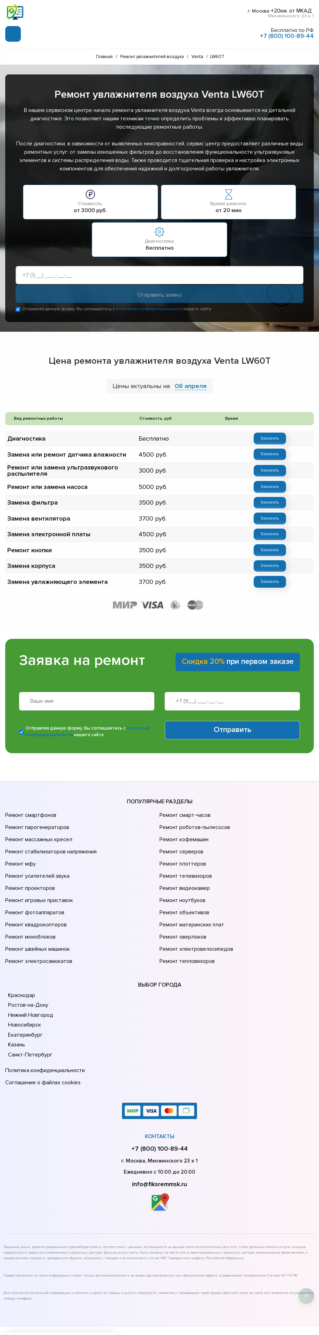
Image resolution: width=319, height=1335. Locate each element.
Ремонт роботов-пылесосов (194, 820)
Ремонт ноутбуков (181, 879)
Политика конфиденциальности (43, 1034)
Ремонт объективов (183, 888)
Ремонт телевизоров (185, 859)
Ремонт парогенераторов (36, 820)
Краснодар (21, 960)
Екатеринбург (24, 1000)
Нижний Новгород (30, 980)
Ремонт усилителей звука (35, 859)
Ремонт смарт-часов (184, 810)
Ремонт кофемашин (183, 830)
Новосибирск (24, 990)
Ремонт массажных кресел (37, 830)
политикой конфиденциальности (149, 310)
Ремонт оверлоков (182, 908)
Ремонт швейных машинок (36, 918)
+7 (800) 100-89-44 (287, 34)
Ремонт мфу (19, 849)
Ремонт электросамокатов (37, 927)
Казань (16, 1009)
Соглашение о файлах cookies (41, 1044)
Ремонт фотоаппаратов (34, 888)
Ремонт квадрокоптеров (34, 898)
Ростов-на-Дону (27, 970)
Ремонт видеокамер (184, 869)
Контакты (159, 1096)
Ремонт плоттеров (182, 849)
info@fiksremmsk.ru (159, 1144)
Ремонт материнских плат (190, 898)
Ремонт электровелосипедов (195, 918)
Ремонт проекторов (29, 869)
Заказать (265, 439)
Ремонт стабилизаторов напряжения (50, 840)
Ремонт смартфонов (30, 810)
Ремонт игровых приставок (37, 879)
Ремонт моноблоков (29, 908)
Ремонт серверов (181, 840)
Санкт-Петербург (29, 1019)
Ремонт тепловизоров (186, 927)
